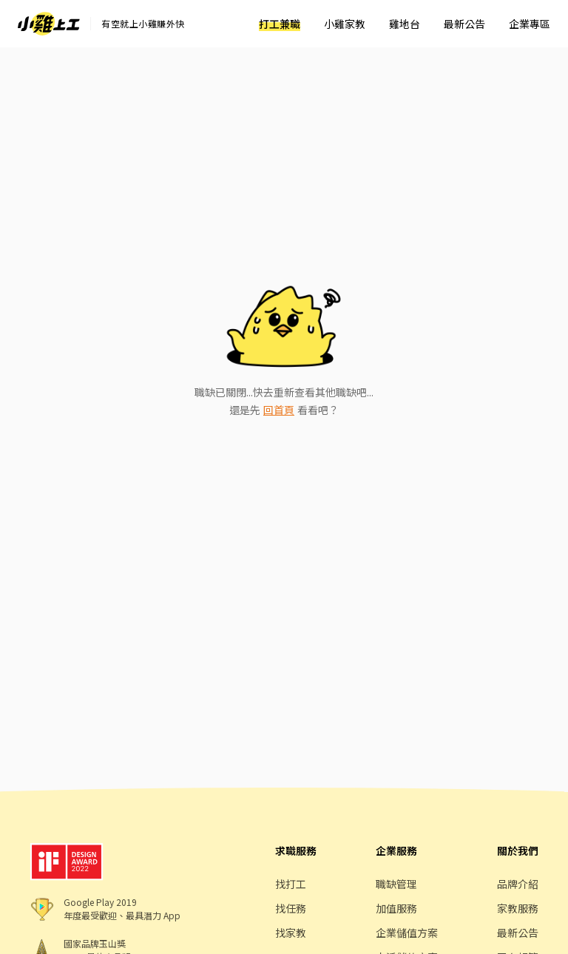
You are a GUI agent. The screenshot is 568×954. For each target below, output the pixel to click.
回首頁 (278, 409)
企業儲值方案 (407, 932)
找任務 (290, 908)
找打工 (290, 883)
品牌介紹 (517, 883)
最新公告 (464, 23)
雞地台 (404, 23)
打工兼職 (279, 23)
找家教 (290, 932)
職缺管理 (396, 883)
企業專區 (529, 23)
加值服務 (396, 908)
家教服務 (517, 908)
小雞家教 (344, 23)
